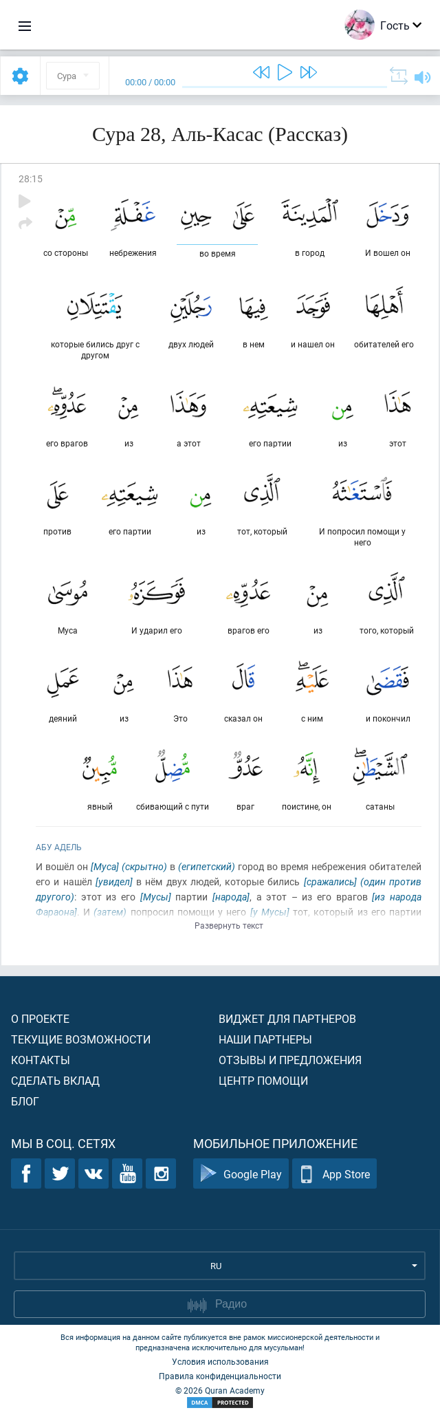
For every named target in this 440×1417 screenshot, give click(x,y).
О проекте (40, 1018)
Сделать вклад (55, 1080)
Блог (25, 1101)
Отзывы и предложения (290, 1059)
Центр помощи (263, 1080)
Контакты (40, 1059)
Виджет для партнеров (287, 1018)
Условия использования (220, 1361)
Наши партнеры (265, 1039)
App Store (334, 1174)
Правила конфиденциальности (220, 1375)
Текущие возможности (81, 1039)
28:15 (31, 178)
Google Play (241, 1174)
